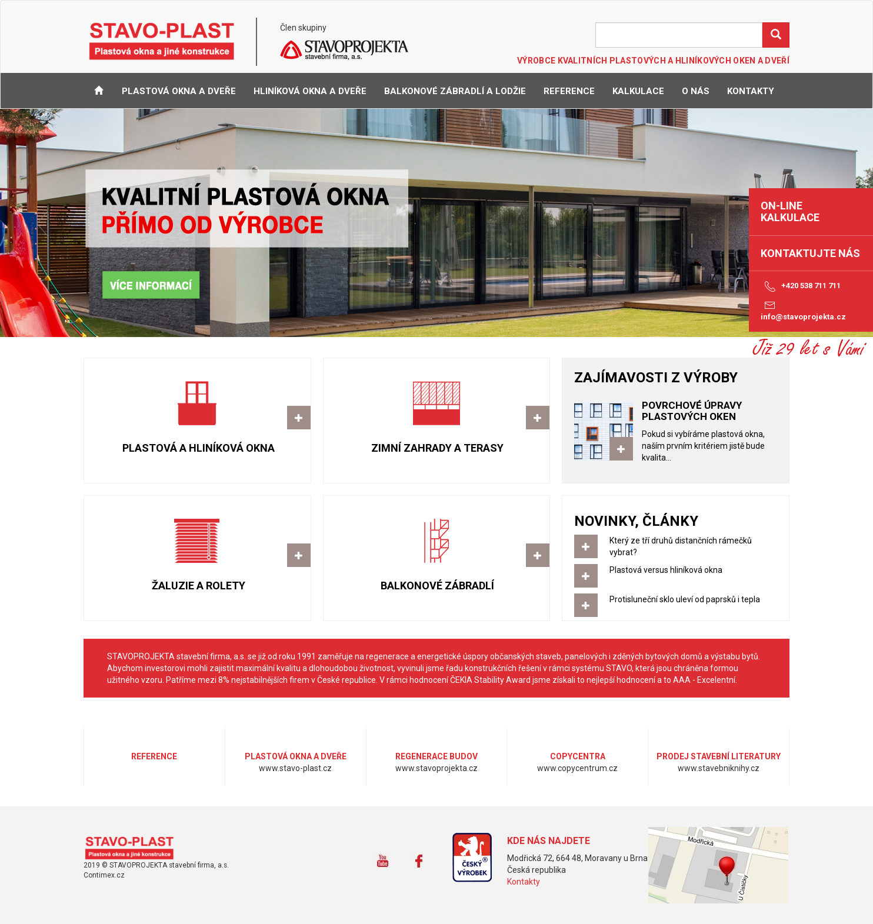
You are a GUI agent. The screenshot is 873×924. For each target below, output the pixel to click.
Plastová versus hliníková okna (675, 576)
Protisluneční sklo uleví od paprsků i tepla (675, 605)
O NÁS (695, 91)
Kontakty (523, 881)
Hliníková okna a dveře (310, 91)
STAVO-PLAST (161, 40)
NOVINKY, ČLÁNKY (636, 521)
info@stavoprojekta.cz (803, 310)
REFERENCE (569, 91)
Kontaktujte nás (810, 253)
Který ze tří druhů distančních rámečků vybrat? (663, 546)
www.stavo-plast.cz (134, 848)
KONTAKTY (750, 91)
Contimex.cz (104, 875)
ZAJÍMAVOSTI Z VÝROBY (656, 377)
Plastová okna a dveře (179, 91)
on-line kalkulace (790, 211)
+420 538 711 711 (801, 286)
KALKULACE (638, 91)
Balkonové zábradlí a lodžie (455, 91)
